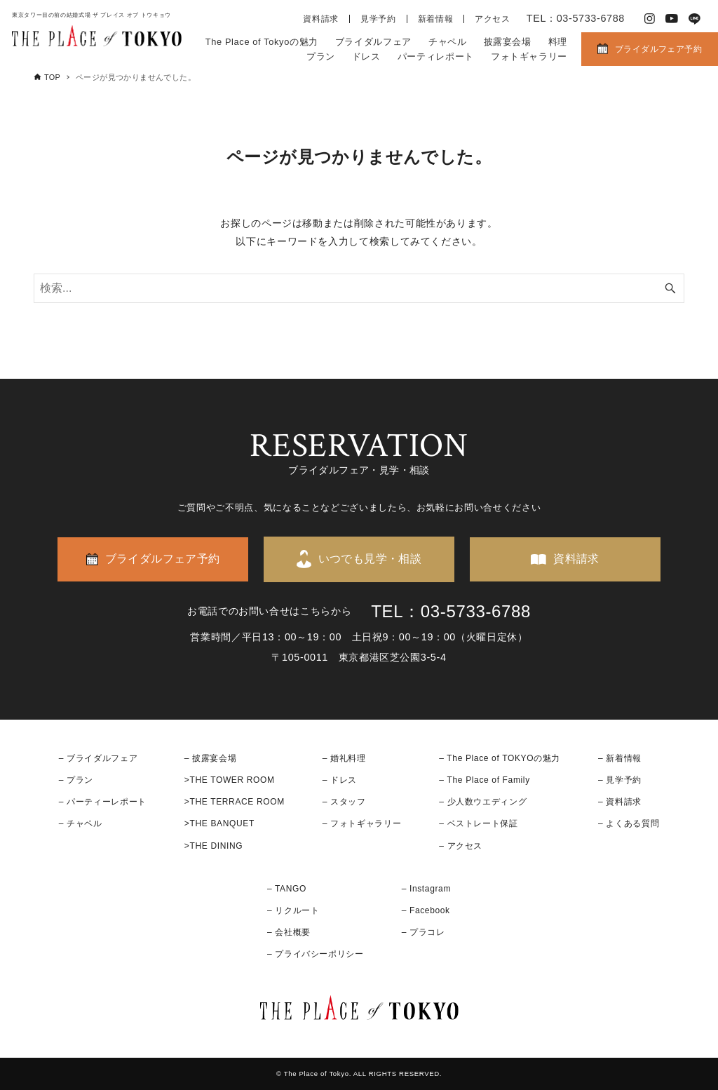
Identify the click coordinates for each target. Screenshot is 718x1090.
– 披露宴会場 (210, 758)
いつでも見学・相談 (370, 559)
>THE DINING (213, 846)
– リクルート (293, 910)
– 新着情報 (620, 758)
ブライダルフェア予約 (658, 49)
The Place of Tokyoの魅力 (261, 41)
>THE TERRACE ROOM (234, 802)
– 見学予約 (620, 780)
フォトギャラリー (529, 56)
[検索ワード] (359, 288)
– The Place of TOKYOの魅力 (499, 758)
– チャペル (80, 823)
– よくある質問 (628, 823)
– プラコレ (423, 932)
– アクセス (460, 846)
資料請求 (321, 19)
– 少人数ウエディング (483, 802)
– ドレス (340, 780)
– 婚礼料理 (344, 758)
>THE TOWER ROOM (229, 780)
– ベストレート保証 (478, 823)
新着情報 (436, 19)
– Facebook (426, 910)
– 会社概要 (289, 932)
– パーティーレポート (103, 802)
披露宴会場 (507, 41)
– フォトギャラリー (362, 823)
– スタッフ (344, 802)
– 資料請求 (620, 802)
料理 (557, 41)
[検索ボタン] (670, 288)
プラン (320, 56)
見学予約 (378, 19)
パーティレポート (436, 56)
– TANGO (286, 889)
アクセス (492, 19)
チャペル (447, 41)
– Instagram (426, 889)
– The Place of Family (484, 780)
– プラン (76, 780)
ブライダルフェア (373, 41)
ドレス (366, 56)
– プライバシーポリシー (315, 954)
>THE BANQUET (219, 823)
